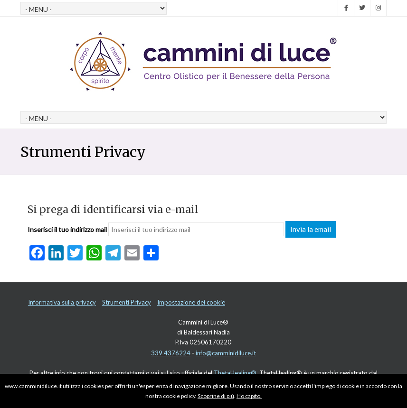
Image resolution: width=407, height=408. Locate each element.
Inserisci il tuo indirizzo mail (67, 229)
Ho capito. (249, 395)
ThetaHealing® (235, 373)
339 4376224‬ (170, 353)
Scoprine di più (216, 395)
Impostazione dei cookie (191, 302)
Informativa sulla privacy (62, 302)
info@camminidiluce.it (226, 353)
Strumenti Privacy (126, 302)
